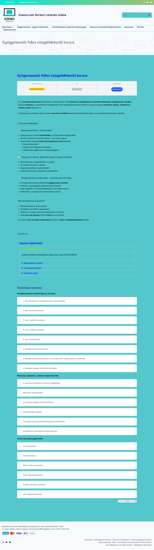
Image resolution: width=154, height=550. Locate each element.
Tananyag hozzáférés (32, 268)
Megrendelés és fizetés (33, 263)
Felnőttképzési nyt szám (33, 249)
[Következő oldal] (135, 501)
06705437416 (9, 2)
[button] (77, 249)
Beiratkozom (117, 89)
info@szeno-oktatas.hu (28, 2)
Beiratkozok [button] (22, 234)
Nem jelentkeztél (37, 89)
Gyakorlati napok (31, 273)
